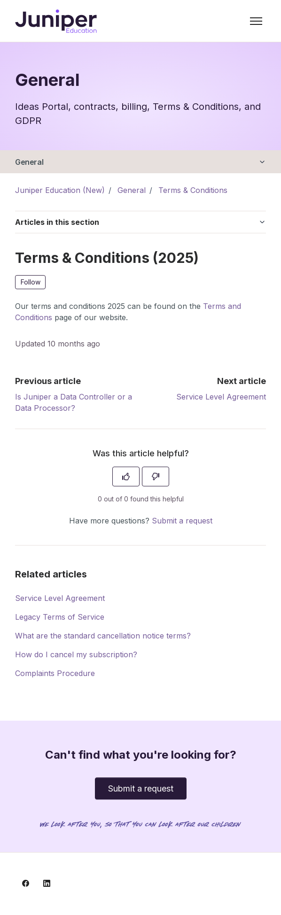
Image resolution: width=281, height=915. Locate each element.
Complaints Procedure (55, 673)
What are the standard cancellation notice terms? (103, 635)
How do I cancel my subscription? (76, 654)
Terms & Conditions (192, 190)
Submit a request (182, 520)
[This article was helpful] (126, 476)
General (29, 162)
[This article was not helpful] (155, 476)
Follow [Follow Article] (30, 282)
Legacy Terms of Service (59, 617)
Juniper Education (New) (60, 190)
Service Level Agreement (221, 396)
